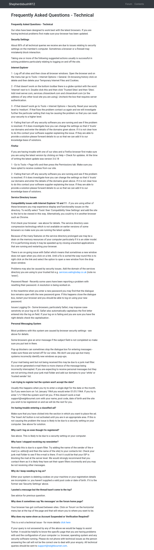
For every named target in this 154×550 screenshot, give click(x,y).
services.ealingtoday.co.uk (72, 272)
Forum (128, 4)
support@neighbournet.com (52, 545)
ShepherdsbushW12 (22, 4)
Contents (139, 4)
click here (66, 522)
